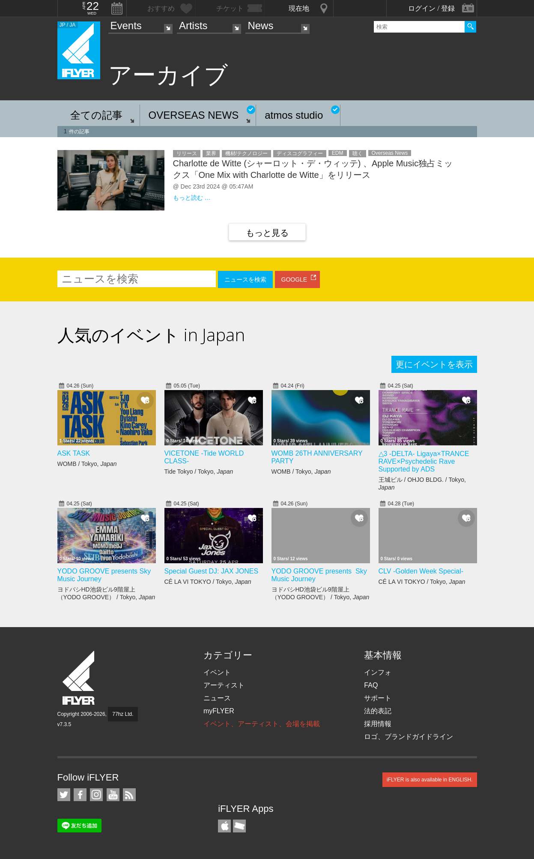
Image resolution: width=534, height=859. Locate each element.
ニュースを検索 (245, 279)
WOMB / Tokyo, (87, 463)
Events (126, 25)
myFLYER (218, 711)
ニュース (217, 698)
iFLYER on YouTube (113, 794)
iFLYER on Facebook (80, 794)
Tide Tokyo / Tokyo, (198, 471)
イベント (217, 672)
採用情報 (377, 723)
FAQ (371, 685)
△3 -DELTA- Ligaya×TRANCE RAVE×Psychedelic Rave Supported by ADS (424, 461)
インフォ (377, 672)
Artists (193, 25)
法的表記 (377, 711)
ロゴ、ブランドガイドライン (408, 736)
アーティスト (224, 685)
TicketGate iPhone (239, 826)
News (260, 25)
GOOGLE (294, 279)
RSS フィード (129, 794)
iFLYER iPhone (224, 826)
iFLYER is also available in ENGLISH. (430, 780)
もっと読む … (192, 197)
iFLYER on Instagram (96, 794)
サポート (377, 698)
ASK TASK (73, 453)
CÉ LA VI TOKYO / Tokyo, (207, 581)
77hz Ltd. (122, 714)
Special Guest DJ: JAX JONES (211, 571)
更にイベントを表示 (434, 364)
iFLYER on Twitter (63, 794)
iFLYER (79, 678)
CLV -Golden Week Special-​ (421, 571)
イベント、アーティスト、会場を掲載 (261, 723)
